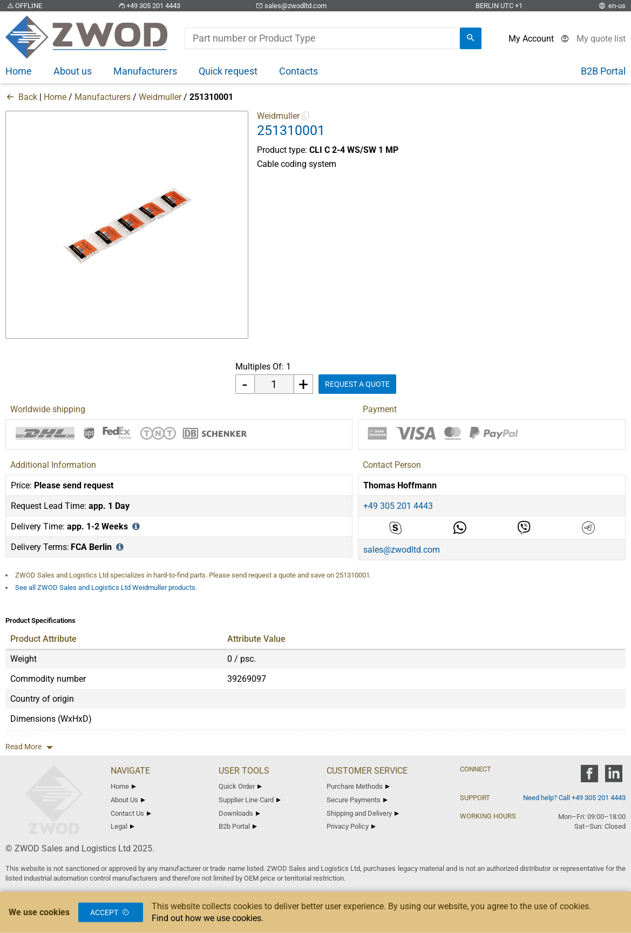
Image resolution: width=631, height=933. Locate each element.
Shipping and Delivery (363, 813)
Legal (122, 826)
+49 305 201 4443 (148, 6)
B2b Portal (238, 826)
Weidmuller (160, 97)
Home (55, 97)
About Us (128, 800)
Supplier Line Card (250, 800)
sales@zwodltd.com (291, 6)
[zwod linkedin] (613, 777)
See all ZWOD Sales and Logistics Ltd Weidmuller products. (106, 587)
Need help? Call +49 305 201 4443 (574, 798)
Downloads (239, 813)
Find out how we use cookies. (207, 918)
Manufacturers (102, 97)
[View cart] (601, 38)
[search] (470, 38)
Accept (110, 912)
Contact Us (131, 813)
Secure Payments (357, 800)
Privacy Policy (351, 826)
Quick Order (240, 786)
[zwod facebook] (589, 777)
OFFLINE (23, 6)
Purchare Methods (358, 786)
